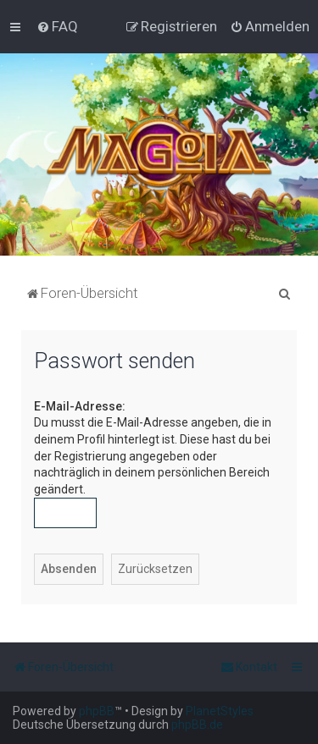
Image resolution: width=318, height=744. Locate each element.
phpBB (96, 711)
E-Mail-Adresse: (80, 406)
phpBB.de (197, 724)
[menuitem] (57, 26)
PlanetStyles (220, 711)
